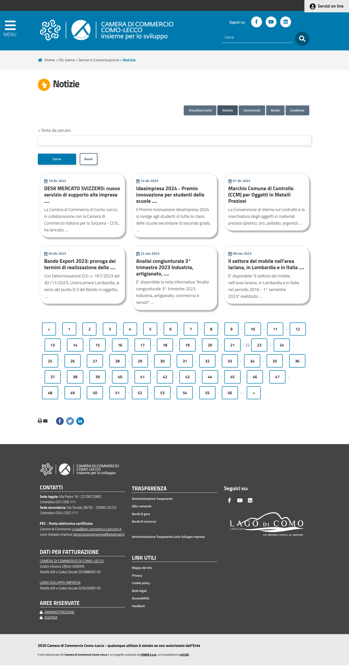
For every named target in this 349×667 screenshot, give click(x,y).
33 (230, 362)
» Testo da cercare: (54, 130)
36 (297, 362)
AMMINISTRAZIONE (57, 613)
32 (207, 362)
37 (52, 378)
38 (75, 378)
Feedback (138, 607)
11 (275, 331)
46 (255, 378)
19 (187, 346)
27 (95, 362)
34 (252, 362)
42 (165, 378)
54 (185, 394)
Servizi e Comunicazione (99, 59)
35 (275, 362)
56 (230, 394)
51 (117, 394)
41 (142, 378)
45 (232, 378)
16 (120, 346)
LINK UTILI (144, 559)
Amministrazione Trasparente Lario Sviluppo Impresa (168, 538)
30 (162, 362)
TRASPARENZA (149, 490)
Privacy (137, 576)
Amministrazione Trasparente (152, 500)
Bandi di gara (141, 515)
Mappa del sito (142, 569)
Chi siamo (66, 59)
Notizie (227, 110)
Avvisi (275, 110)
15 (97, 346)
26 (72, 362)
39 (97, 378)
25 (50, 362)
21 (232, 346)
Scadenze (297, 110)
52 (140, 394)
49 (72, 394)
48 (50, 394)
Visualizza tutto (200, 110)
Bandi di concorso (144, 523)
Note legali (139, 592)
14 (75, 346)
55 (207, 394)
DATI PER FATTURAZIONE (69, 553)
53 (162, 394)
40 (120, 378)
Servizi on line (330, 6)
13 (52, 346)
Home (50, 59)
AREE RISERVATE (59, 605)
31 (185, 362)
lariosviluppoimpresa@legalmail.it (99, 536)
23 (259, 346)
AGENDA (49, 619)
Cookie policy (141, 584)
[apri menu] (17, 30)
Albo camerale (141, 507)
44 (210, 378)
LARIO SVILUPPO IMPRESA (60, 584)
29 (140, 362)
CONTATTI (51, 489)
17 (142, 346)
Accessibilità (140, 599)
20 (210, 346)
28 (117, 362)
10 (253, 331)
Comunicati (252, 110)
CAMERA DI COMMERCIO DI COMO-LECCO (72, 562)
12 (297, 331)
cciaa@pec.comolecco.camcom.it (96, 530)
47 (277, 378)
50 (95, 394)
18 (165, 346)
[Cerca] (257, 37)
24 (281, 346)
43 (187, 378)
